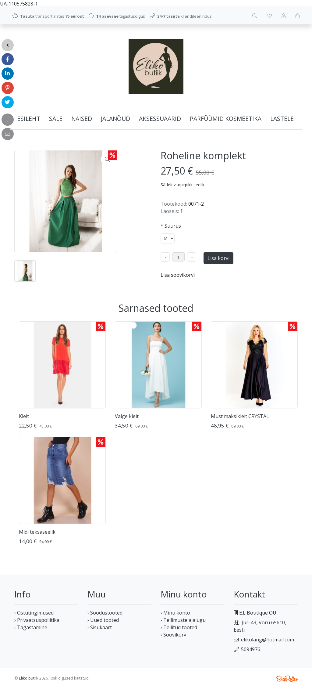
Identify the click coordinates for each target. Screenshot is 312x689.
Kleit (24, 416)
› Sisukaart (99, 627)
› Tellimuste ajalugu (183, 620)
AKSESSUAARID (160, 118)
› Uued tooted (103, 620)
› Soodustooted (104, 612)
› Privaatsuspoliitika (36, 620)
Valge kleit (127, 416)
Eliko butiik (28, 678)
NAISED (81, 118)
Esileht (28, 118)
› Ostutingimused (34, 612)
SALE (55, 118)
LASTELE (282, 118)
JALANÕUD (115, 118)
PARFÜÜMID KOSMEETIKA (225, 118)
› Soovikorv (173, 634)
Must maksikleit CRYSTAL (240, 416)
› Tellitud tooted (179, 627)
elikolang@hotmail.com (267, 639)
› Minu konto (175, 612)
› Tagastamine (30, 627)
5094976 (250, 649)
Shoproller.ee (287, 679)
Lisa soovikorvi (178, 275)
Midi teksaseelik (37, 531)
